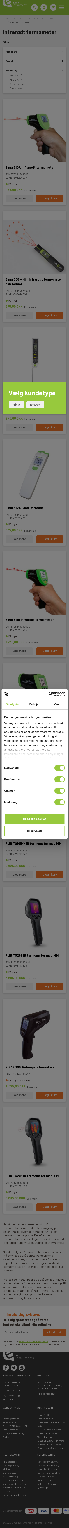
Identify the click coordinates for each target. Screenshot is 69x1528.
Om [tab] (56, 704)
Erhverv (35, 404)
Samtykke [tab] (12, 704)
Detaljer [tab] (34, 704)
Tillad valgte (34, 830)
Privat (16, 404)
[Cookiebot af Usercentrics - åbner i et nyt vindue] (49, 694)
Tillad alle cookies (34, 818)
